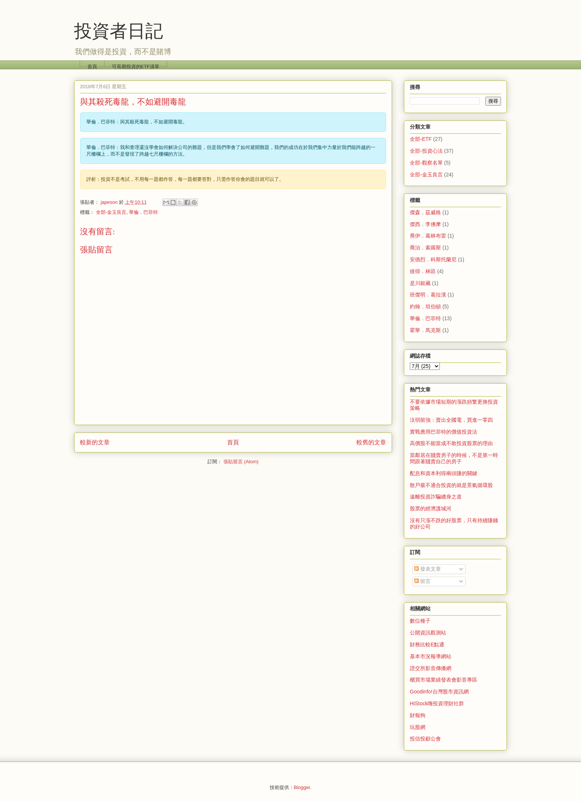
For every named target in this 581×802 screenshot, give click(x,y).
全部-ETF (421, 139)
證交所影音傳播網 (430, 668)
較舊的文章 (371, 442)
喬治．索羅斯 (425, 248)
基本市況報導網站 (430, 656)
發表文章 (427, 569)
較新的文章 (95, 442)
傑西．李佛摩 (425, 224)
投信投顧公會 (425, 739)
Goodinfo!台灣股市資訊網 (439, 692)
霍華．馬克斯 (425, 330)
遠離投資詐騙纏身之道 (436, 497)
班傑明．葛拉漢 (428, 295)
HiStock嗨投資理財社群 (437, 703)
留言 (422, 581)
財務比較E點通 (427, 644)
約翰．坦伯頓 (425, 306)
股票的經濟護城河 (430, 508)
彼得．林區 (423, 271)
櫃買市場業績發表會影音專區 (443, 680)
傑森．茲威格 (425, 212)
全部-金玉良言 (111, 212)
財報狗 (417, 715)
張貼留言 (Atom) (241, 461)
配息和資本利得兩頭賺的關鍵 (443, 473)
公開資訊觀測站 (428, 633)
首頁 (92, 65)
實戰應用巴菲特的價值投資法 (443, 432)
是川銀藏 (420, 283)
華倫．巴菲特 (143, 212)
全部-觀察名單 (426, 163)
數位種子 (420, 621)
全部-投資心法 (426, 151)
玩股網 (417, 727)
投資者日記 (118, 31)
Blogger (302, 787)
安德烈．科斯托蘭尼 (433, 259)
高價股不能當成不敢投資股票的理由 (451, 443)
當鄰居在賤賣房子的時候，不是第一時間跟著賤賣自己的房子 (454, 458)
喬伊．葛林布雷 (428, 236)
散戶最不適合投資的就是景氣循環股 (451, 485)
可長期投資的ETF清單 (136, 65)
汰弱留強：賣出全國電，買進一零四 (451, 420)
